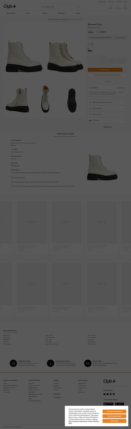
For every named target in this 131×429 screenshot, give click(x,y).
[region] (96, 416)
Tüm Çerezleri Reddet (114, 416)
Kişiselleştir (114, 421)
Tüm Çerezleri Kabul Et (114, 411)
